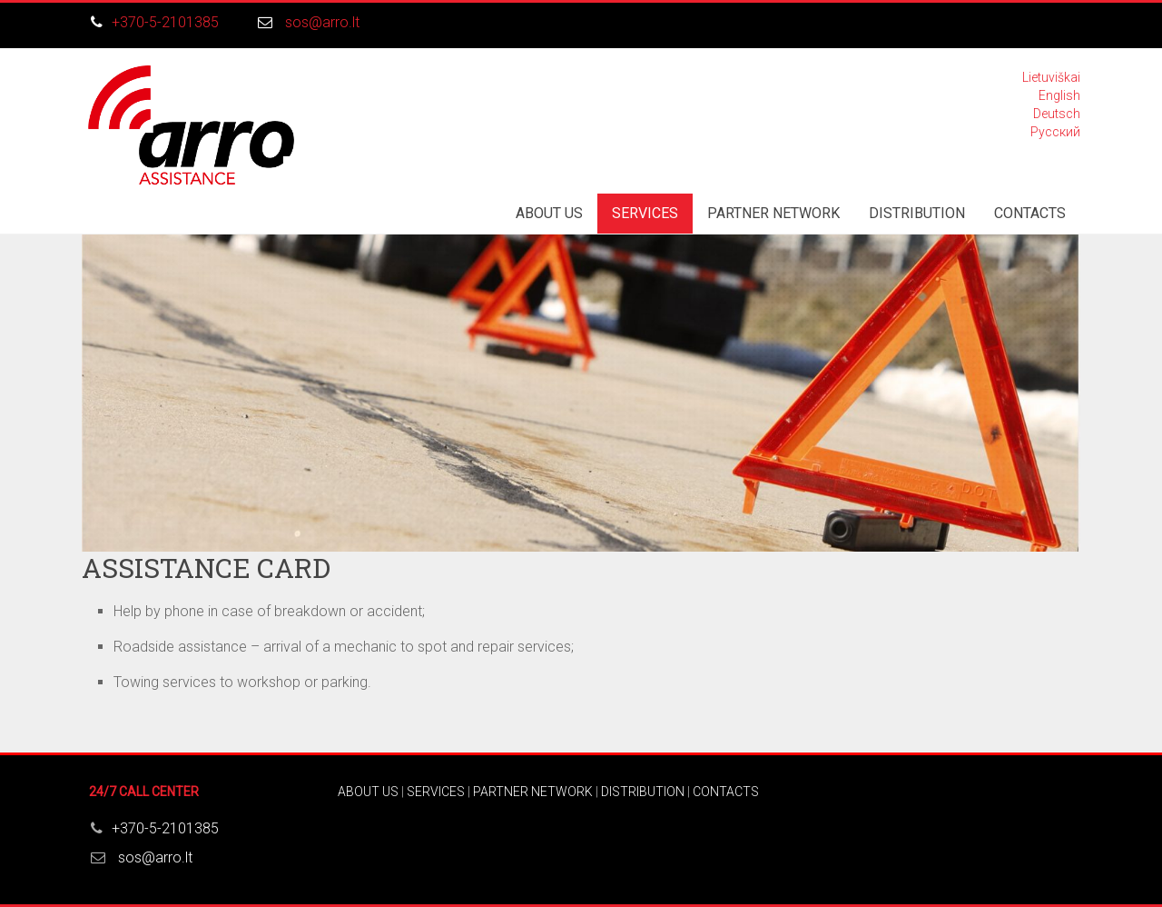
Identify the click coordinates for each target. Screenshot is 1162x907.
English (1059, 95)
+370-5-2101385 (165, 22)
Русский (1055, 132)
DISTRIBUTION (917, 213)
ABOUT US (549, 213)
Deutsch (1056, 113)
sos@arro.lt (322, 22)
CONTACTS (1030, 213)
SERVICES (645, 213)
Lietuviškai (1051, 77)
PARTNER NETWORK (773, 213)
